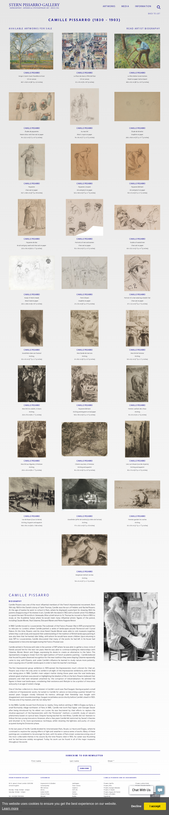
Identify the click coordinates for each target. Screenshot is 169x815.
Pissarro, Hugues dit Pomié (112, 792)
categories (45, 778)
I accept (155, 806)
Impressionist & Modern (48, 783)
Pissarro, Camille (109, 783)
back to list (154, 13)
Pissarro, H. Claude (109, 790)
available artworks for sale (31, 28)
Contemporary (45, 786)
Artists (43, 790)
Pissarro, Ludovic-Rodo (142, 783)
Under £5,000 (45, 792)
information (143, 6)
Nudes (74, 796)
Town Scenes (76, 786)
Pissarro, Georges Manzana (112, 788)
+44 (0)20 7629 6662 (17, 796)
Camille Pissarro (32, 72)
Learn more (10, 808)
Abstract (43, 796)
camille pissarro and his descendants (120, 778)
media (125, 6)
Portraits (74, 794)
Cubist (74, 792)
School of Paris (45, 794)
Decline (136, 806)
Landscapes (75, 783)
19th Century (44, 788)
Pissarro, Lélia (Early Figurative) (109, 795)
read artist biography (143, 28)
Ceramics (75, 788)
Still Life (74, 790)
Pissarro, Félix (108, 786)
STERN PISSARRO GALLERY (19, 778)
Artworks (109, 6)
